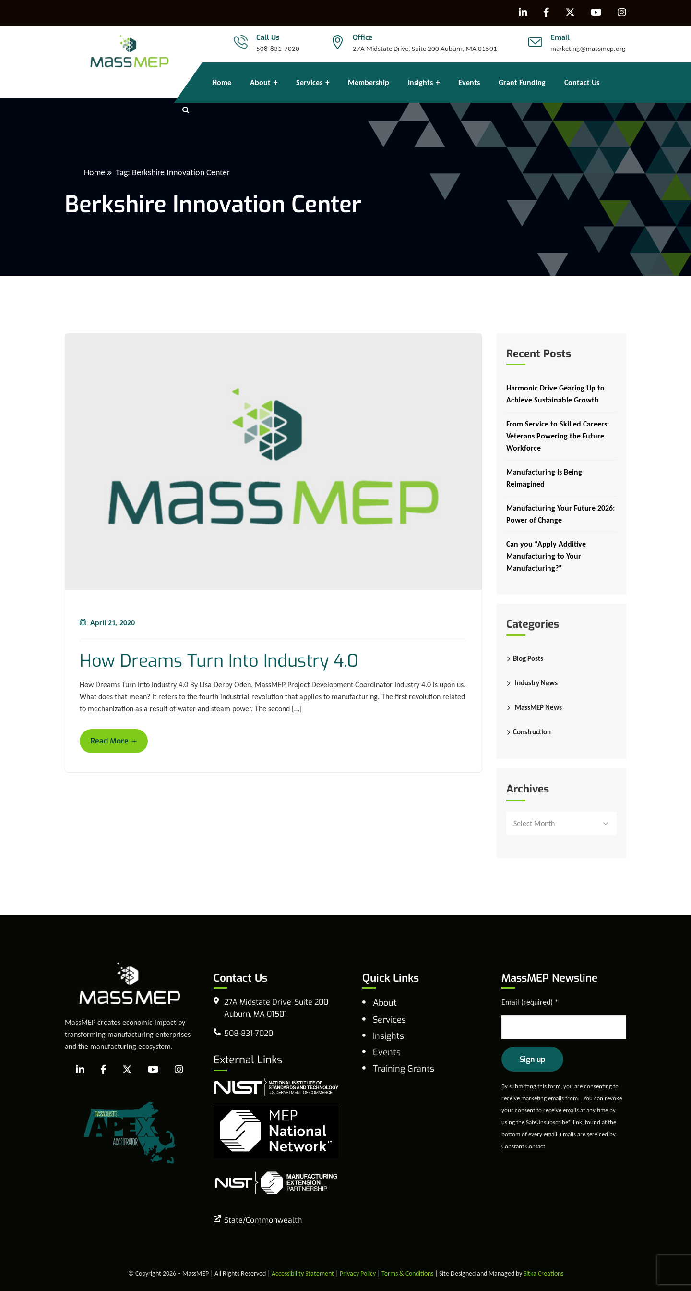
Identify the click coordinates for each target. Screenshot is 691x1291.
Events (387, 1052)
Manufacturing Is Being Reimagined (544, 477)
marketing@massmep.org (587, 48)
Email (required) (530, 1002)
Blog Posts (528, 658)
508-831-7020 (277, 48)
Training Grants (403, 1068)
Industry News (536, 683)
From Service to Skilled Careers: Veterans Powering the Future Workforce (557, 435)
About (385, 1003)
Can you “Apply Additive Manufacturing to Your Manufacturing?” (546, 555)
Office (362, 37)
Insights (388, 1036)
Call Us (268, 37)
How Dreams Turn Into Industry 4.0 (219, 661)
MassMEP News (538, 707)
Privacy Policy (358, 1273)
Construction (532, 732)
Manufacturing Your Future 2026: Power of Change (560, 513)
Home (94, 172)
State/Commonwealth (263, 1220)
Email (560, 37)
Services (389, 1019)
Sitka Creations (543, 1273)
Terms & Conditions (407, 1273)
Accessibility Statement (303, 1273)
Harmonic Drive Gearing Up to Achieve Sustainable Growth (555, 393)
